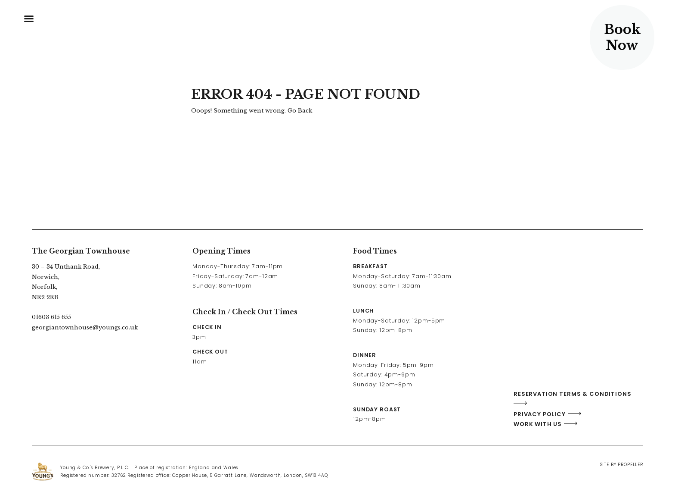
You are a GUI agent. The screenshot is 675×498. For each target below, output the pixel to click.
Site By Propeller (621, 464)
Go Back (300, 110)
